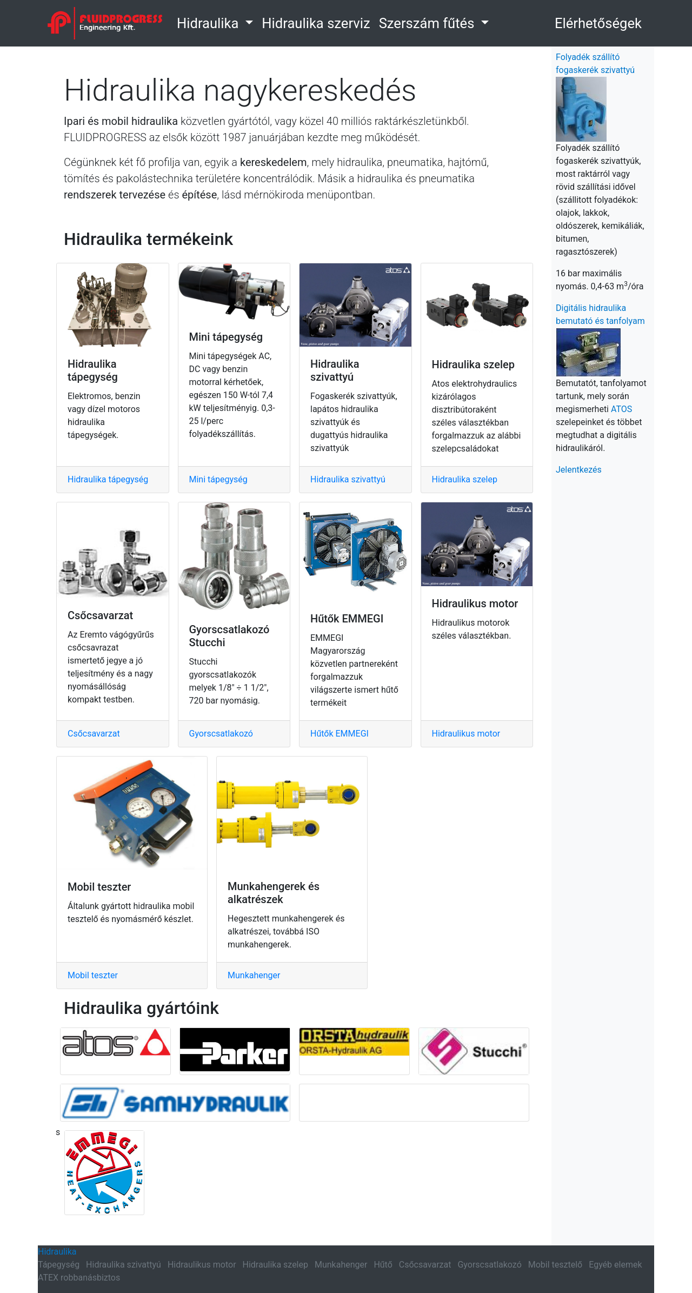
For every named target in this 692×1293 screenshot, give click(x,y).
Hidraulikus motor (466, 733)
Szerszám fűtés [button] (428, 23)
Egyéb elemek (615, 1264)
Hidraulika (57, 1251)
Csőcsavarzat (94, 733)
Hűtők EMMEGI (339, 733)
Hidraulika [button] (209, 23)
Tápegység (58, 1264)
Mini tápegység (218, 479)
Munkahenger (254, 975)
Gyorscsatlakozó (221, 733)
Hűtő (383, 1264)
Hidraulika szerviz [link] (316, 23)
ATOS (621, 409)
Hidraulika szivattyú (347, 479)
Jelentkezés (579, 470)
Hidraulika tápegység (108, 479)
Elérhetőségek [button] (598, 23)
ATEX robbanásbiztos (79, 1277)
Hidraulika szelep (464, 479)
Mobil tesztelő (555, 1264)
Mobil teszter (93, 975)
